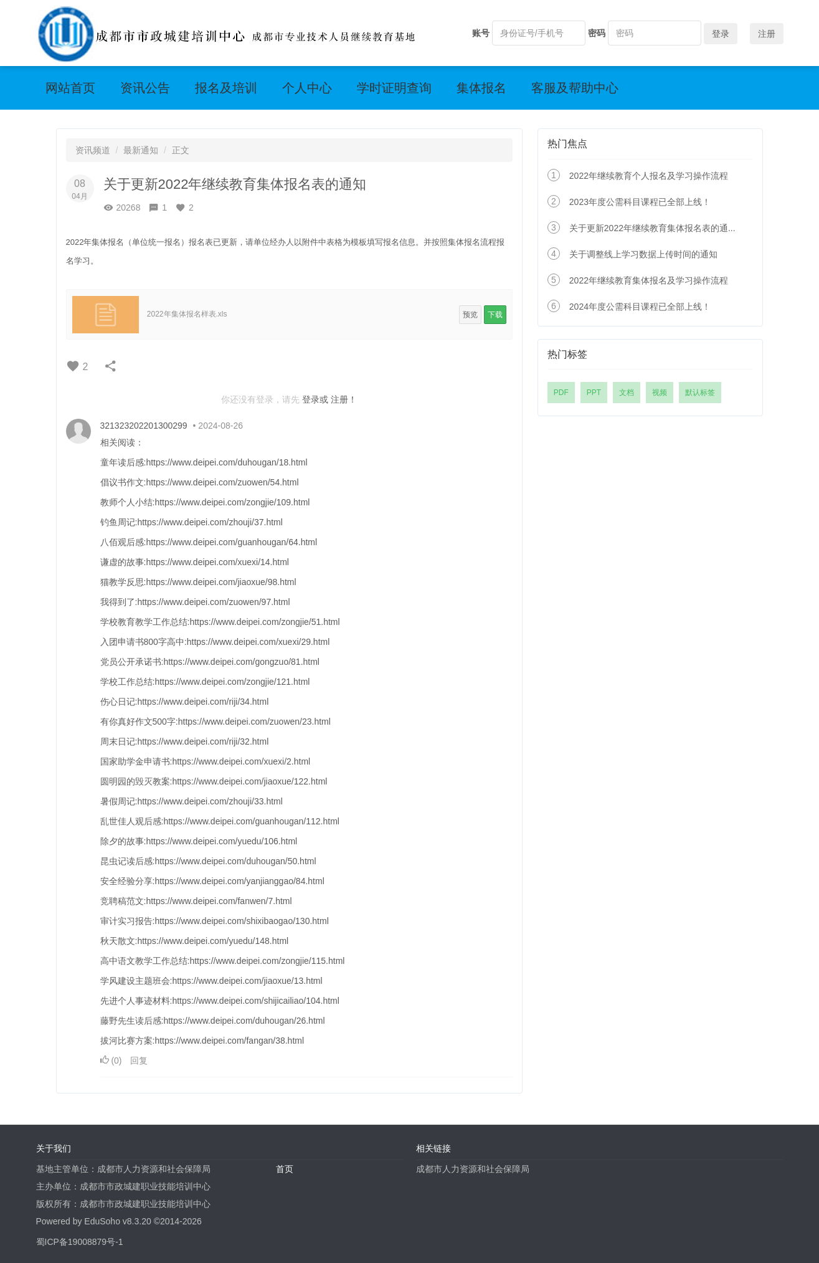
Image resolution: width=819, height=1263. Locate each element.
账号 (481, 33)
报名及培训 (226, 88)
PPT (594, 392)
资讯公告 (145, 88)
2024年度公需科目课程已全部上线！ (640, 307)
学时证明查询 (394, 88)
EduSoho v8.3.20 (117, 1221)
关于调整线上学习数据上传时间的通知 (643, 254)
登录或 (315, 399)
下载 (495, 314)
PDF (561, 392)
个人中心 (307, 88)
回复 (139, 1060)
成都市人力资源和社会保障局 (472, 1169)
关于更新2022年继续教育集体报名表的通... (652, 228)
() (112, 1060)
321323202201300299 (143, 426)
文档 (626, 392)
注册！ (344, 399)
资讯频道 (92, 150)
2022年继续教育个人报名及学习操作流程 (648, 176)
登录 (720, 34)
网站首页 (70, 88)
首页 (284, 1169)
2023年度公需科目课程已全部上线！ (640, 202)
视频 (659, 392)
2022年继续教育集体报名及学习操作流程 (648, 280)
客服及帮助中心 (574, 88)
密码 (596, 33)
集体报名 (481, 88)
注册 (766, 34)
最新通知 (140, 150)
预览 (470, 314)
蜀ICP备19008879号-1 (79, 1242)
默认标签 (700, 392)
